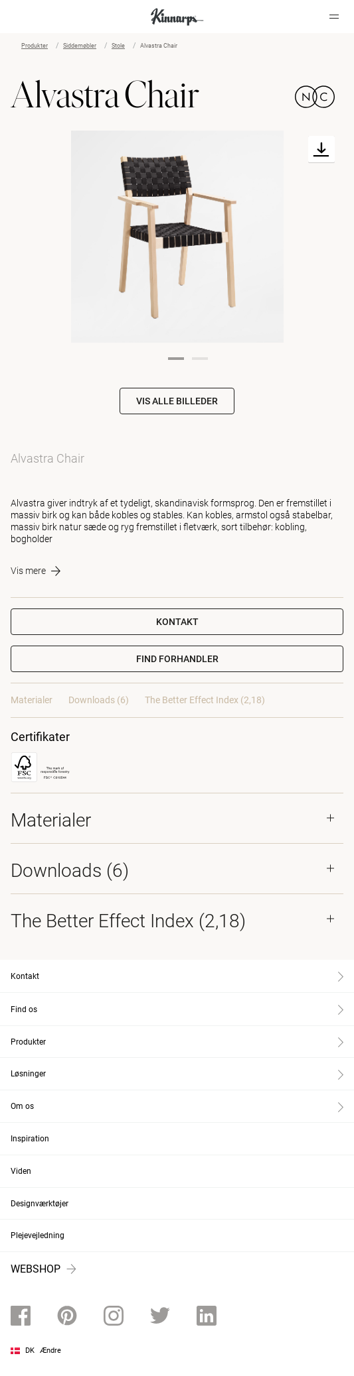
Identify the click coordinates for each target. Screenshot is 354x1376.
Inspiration (30, 1138)
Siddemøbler (79, 45)
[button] (177, 659)
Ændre (50, 1350)
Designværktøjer (39, 1203)
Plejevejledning (37, 1235)
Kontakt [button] (177, 621)
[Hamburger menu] (334, 16)
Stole (118, 45)
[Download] (321, 149)
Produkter (34, 45)
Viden (21, 1171)
